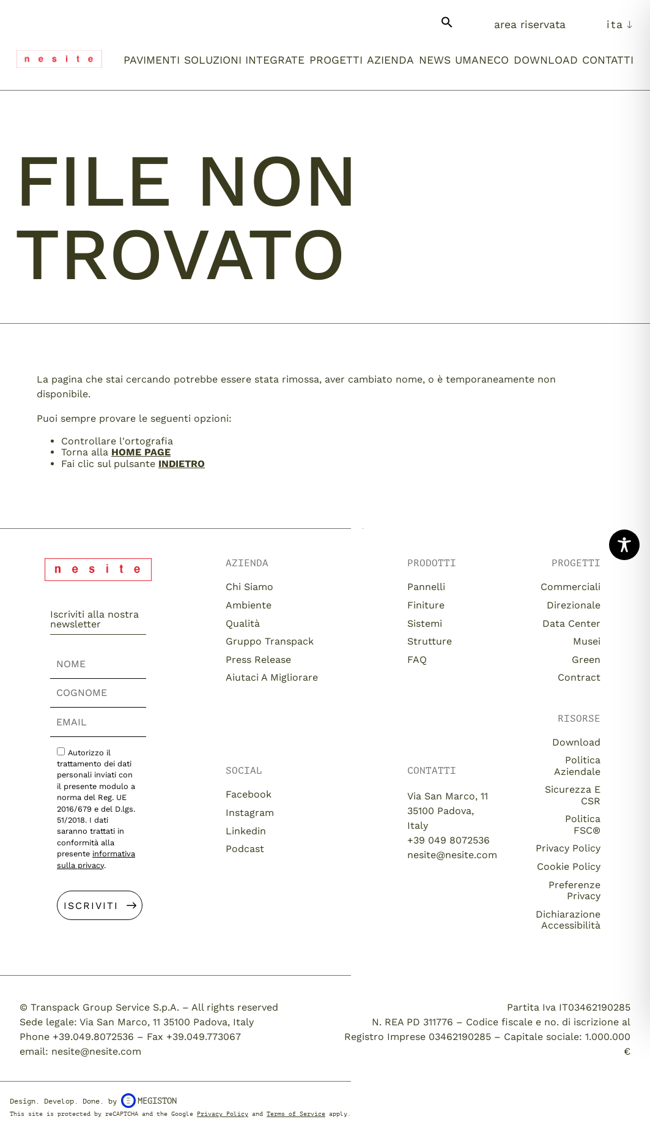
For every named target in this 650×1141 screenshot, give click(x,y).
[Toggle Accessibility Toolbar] (624, 544)
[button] (447, 27)
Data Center (571, 623)
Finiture (426, 605)
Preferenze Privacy (574, 890)
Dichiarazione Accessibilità (568, 919)
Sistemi (424, 623)
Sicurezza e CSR (572, 795)
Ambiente (248, 605)
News (435, 60)
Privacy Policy (568, 848)
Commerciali (570, 587)
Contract (579, 677)
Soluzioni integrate (244, 60)
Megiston (149, 1100)
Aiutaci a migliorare (272, 677)
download (576, 742)
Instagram (250, 812)
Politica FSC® (582, 824)
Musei (586, 641)
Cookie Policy (568, 866)
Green (586, 659)
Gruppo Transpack (270, 641)
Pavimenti (152, 60)
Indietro (181, 463)
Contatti (607, 60)
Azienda (390, 60)
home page (141, 452)
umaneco (482, 60)
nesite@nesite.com (452, 855)
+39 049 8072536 (448, 840)
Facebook (248, 794)
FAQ (417, 659)
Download (546, 60)
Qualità (243, 623)
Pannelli (426, 587)
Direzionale (573, 605)
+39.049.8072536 (93, 1036)
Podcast (245, 849)
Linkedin (246, 831)
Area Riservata (530, 24)
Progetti (336, 60)
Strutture (429, 641)
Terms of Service (296, 1113)
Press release (258, 659)
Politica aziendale (577, 765)
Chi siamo (249, 587)
